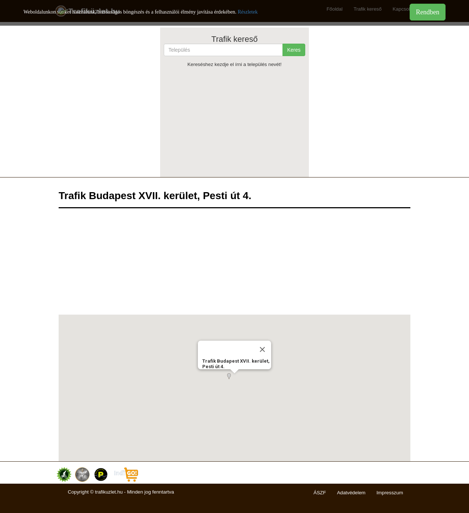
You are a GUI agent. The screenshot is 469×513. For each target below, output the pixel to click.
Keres (294, 50)
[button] (234, 380)
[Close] (262, 349)
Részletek (248, 12)
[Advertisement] (235, 122)
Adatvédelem (351, 492)
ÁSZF (320, 492)
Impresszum (389, 492)
